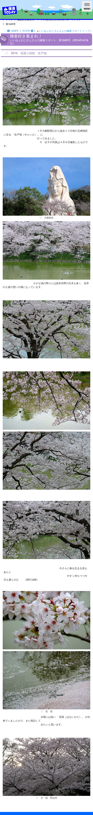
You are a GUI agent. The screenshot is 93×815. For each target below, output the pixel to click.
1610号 (27, 30)
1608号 (13, 30)
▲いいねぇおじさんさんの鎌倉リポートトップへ (64, 30)
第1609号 (11, 24)
